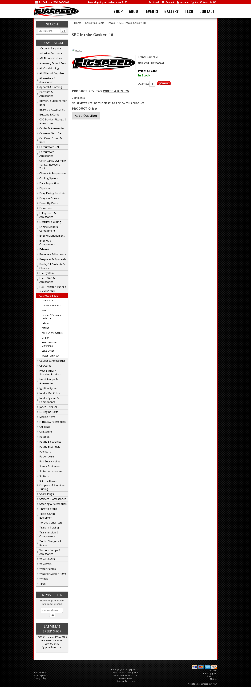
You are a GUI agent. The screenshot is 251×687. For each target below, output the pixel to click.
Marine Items (47, 417)
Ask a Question (86, 115)
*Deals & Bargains (50, 48)
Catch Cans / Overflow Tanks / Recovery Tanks (52, 164)
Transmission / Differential (49, 344)
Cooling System (48, 178)
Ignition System (48, 388)
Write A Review (116, 91)
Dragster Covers (49, 198)
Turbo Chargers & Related (50, 543)
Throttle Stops (48, 509)
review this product (130, 103)
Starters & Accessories (52, 499)
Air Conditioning (49, 68)
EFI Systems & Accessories (47, 215)
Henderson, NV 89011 (52, 640)
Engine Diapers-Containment (49, 228)
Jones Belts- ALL (49, 407)
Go (63, 30)
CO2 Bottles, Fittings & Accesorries (52, 121)
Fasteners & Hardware (52, 254)
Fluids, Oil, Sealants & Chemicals (52, 266)
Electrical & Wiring (50, 222)
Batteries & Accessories (46, 94)
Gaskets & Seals (48, 295)
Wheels (43, 578)
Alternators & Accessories (47, 80)
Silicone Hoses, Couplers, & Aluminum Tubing (52, 485)
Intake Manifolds (49, 393)
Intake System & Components (49, 400)
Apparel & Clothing (50, 87)
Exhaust (44, 249)
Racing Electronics (50, 441)
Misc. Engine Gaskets (53, 332)
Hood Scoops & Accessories (48, 381)
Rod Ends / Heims (49, 461)
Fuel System (46, 273)
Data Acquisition (49, 183)
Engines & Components (47, 242)
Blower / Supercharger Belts (53, 102)
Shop (118, 11)
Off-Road (44, 427)
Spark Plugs (46, 494)
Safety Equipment (50, 466)
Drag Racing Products (52, 193)
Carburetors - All (49, 147)
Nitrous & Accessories (52, 422)
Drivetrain (45, 208)
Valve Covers (47, 559)
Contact (207, 11)
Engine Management (52, 235)
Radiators (45, 451)
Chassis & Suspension (52, 173)
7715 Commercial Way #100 (52, 637)
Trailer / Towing (49, 527)
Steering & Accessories (53, 504)
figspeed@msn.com (52, 647)
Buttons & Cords (49, 114)
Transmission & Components (48, 534)
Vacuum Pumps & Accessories (49, 552)
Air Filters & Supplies (51, 73)
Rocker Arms (47, 456)
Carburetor (47, 300)
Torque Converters (50, 522)
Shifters (44, 476)
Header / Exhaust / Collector (51, 317)
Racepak (44, 436)
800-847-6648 (52, 643)
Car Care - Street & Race (50, 140)
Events (152, 11)
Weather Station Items (52, 574)
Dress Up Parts (48, 203)
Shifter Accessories (50, 471)
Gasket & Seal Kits (51, 305)
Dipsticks (44, 188)
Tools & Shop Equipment (47, 515)
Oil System (45, 431)
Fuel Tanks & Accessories (47, 280)
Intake (45, 323)
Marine (45, 327)
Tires (42, 583)
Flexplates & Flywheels (52, 259)
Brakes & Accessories (52, 109)
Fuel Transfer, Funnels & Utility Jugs (52, 288)
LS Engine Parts (48, 412)
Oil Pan (45, 337)
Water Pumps (47, 569)
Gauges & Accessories (52, 360)
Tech (189, 11)
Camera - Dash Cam (51, 133)
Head (44, 310)
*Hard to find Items (50, 53)
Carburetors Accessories (46, 154)
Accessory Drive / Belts (53, 63)
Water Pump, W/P (51, 355)
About (134, 11)
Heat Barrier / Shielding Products (50, 372)
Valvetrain (45, 564)
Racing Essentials (49, 446)
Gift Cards (45, 365)
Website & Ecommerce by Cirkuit (202, 684)
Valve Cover (48, 350)
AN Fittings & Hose (50, 58)
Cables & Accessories (51, 128)
